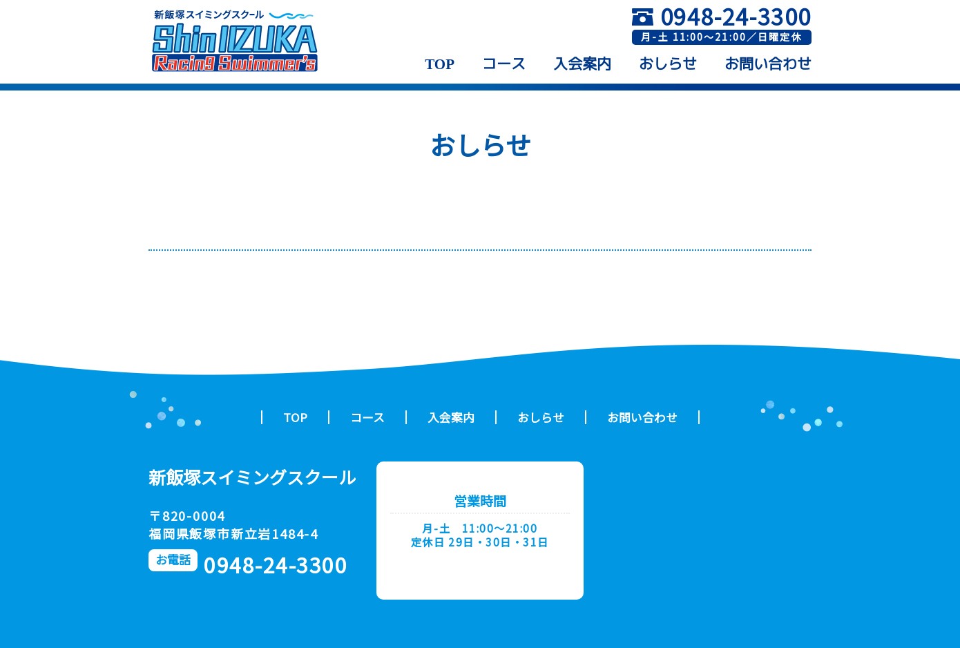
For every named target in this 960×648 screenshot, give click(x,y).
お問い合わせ (768, 64)
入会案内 (582, 64)
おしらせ (668, 64)
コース (504, 64)
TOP (439, 64)
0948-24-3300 (736, 16)
